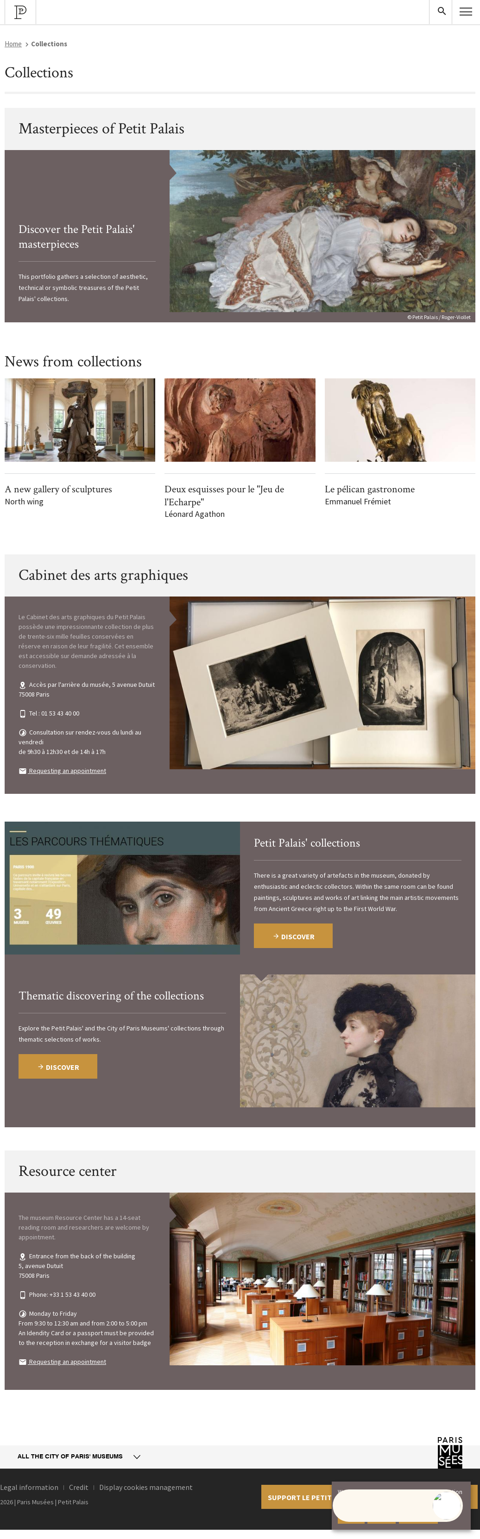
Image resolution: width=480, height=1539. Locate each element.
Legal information (29, 1487)
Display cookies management (146, 1487)
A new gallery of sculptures (58, 489)
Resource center (68, 1171)
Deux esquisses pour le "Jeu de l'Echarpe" (224, 496)
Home (13, 43)
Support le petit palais (312, 1497)
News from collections (73, 362)
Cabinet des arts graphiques (103, 575)
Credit (78, 1487)
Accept (351, 1516)
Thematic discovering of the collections (111, 996)
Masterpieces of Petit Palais (101, 129)
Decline (382, 1516)
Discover (58, 1067)
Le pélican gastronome (370, 489)
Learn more (418, 1516)
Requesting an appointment (67, 770)
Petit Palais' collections (307, 843)
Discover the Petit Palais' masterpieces (77, 236)
